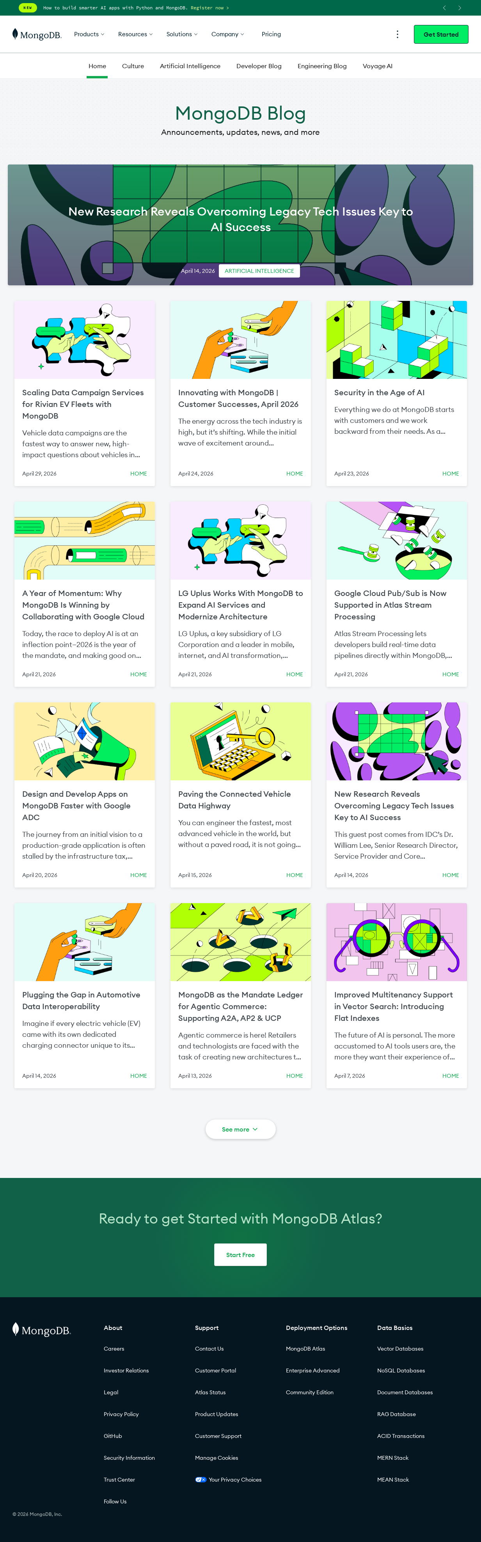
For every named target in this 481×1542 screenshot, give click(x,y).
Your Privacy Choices (228, 1479)
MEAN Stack (393, 1479)
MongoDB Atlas (305, 1348)
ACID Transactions (401, 1435)
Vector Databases (400, 1348)
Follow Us (115, 1501)
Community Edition (310, 1392)
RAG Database (396, 1414)
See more (240, 1129)
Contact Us (209, 1348)
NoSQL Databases (401, 1370)
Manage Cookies (216, 1457)
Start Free (240, 1255)
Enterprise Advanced (313, 1370)
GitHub (113, 1435)
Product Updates (216, 1414)
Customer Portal (215, 1370)
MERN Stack (393, 1457)
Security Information (129, 1457)
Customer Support (218, 1435)
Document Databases (405, 1392)
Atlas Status (210, 1392)
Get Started (441, 34)
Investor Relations (126, 1370)
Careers (114, 1348)
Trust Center (119, 1479)
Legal (111, 1392)
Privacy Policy (121, 1414)
